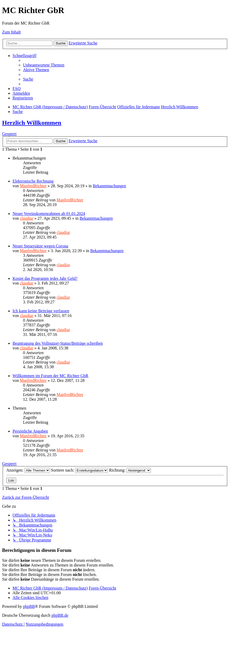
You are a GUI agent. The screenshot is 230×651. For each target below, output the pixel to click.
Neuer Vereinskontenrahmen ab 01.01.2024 (49, 213)
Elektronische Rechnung (33, 181)
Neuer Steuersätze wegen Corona (40, 246)
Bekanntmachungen (109, 186)
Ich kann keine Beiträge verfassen (41, 311)
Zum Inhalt (11, 32)
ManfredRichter (33, 186)
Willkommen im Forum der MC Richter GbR (50, 375)
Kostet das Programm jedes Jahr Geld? (45, 278)
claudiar (26, 218)
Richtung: (130, 470)
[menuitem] (43, 65)
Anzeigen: (28, 470)
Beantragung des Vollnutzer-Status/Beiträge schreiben (58, 343)
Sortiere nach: (79, 470)
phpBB (29, 606)
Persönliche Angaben (30, 431)
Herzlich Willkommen (31, 122)
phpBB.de (59, 615)
